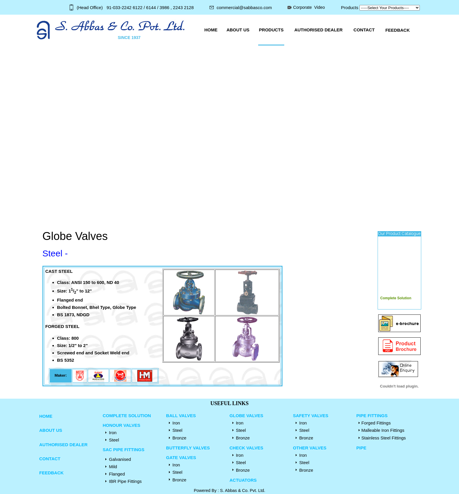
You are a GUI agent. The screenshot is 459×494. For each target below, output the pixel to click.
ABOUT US (50, 430)
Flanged (117, 473)
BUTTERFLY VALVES (188, 447)
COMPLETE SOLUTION (127, 415)
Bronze (179, 437)
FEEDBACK (51, 472)
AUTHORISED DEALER (63, 444)
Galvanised (120, 459)
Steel (114, 439)
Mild (113, 466)
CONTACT (49, 458)
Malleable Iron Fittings (383, 430)
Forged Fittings (376, 422)
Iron (113, 432)
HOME (45, 416)
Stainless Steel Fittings (384, 437)
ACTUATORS (243, 480)
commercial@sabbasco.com (244, 7)
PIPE (361, 447)
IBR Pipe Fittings (125, 481)
